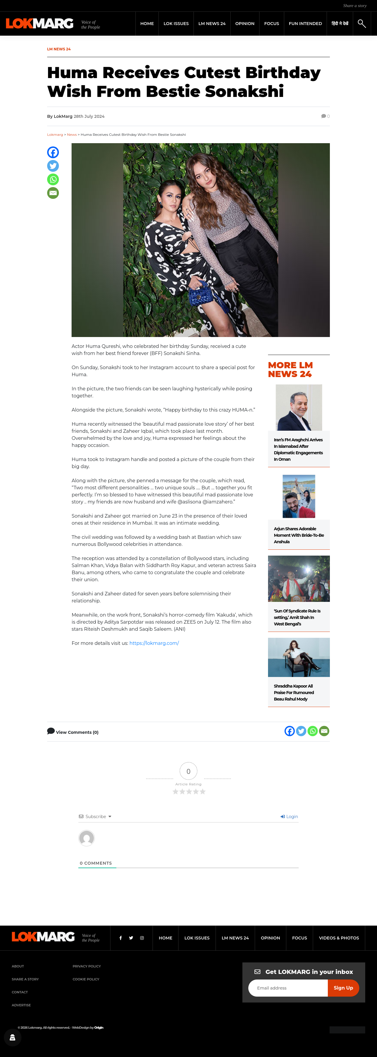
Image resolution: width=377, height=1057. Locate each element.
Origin (98, 1027)
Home (147, 23)
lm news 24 (235, 938)
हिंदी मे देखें (340, 23)
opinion (270, 938)
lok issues (196, 938)
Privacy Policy (87, 966)
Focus (271, 23)
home (165, 938)
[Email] (53, 193)
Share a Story (25, 979)
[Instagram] (142, 938)
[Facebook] (53, 152)
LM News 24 (212, 23)
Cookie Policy (86, 979)
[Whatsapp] (53, 179)
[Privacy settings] (13, 1037)
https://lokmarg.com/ (154, 643)
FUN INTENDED (305, 23)
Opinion (244, 23)
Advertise (21, 1005)
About (18, 966)
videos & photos (339, 938)
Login (289, 816)
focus (299, 938)
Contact (20, 992)
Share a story (355, 5)
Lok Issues (175, 23)
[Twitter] (53, 166)
